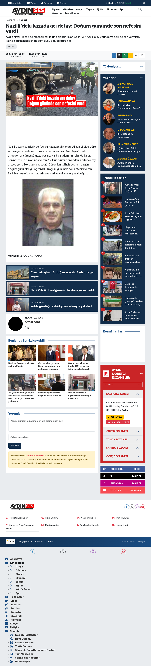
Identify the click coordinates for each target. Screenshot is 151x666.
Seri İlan (12, 608)
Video (31, 3)
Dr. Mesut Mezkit (127, 144)
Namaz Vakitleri (86, 518)
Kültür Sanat (20, 589)
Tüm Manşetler (50, 525)
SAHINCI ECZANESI (117, 448)
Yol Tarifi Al (115, 417)
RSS (10, 541)
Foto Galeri (15, 3)
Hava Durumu (49, 518)
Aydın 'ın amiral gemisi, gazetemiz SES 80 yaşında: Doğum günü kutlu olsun (127, 165)
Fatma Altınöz (126, 101)
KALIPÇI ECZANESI (117, 394)
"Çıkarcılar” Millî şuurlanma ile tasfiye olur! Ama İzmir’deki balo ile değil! (128, 150)
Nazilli (23, 20)
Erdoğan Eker (125, 130)
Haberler (10, 20)
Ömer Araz (32, 321)
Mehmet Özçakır (127, 159)
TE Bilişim (141, 541)
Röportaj (13, 612)
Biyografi (13, 616)
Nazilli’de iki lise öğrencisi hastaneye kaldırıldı (79, 395)
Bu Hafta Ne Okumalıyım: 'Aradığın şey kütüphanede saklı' (129, 107)
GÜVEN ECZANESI (117, 431)
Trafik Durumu (120, 518)
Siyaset (56, 9)
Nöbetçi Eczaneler (17, 518)
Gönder (14, 445)
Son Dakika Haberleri (88, 525)
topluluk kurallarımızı (35, 456)
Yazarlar (46, 3)
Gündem (68, 9)
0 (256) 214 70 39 (118, 422)
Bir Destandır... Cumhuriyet (125, 135)
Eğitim (100, 9)
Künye (61, 3)
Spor (123, 9)
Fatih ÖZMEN (124, 115)
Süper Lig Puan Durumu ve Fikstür (20, 527)
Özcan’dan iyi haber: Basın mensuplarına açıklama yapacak (49, 366)
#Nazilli (11, 47)
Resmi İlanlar (72, 13)
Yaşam (90, 9)
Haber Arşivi (120, 525)
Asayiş (80, 9)
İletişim (12, 627)
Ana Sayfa (13, 559)
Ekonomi (112, 9)
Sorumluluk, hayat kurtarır (127, 93)
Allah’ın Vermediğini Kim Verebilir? (128, 121)
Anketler (13, 619)
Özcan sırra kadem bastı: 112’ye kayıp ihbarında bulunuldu (79, 366)
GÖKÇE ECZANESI (117, 456)
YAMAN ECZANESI (117, 439)
